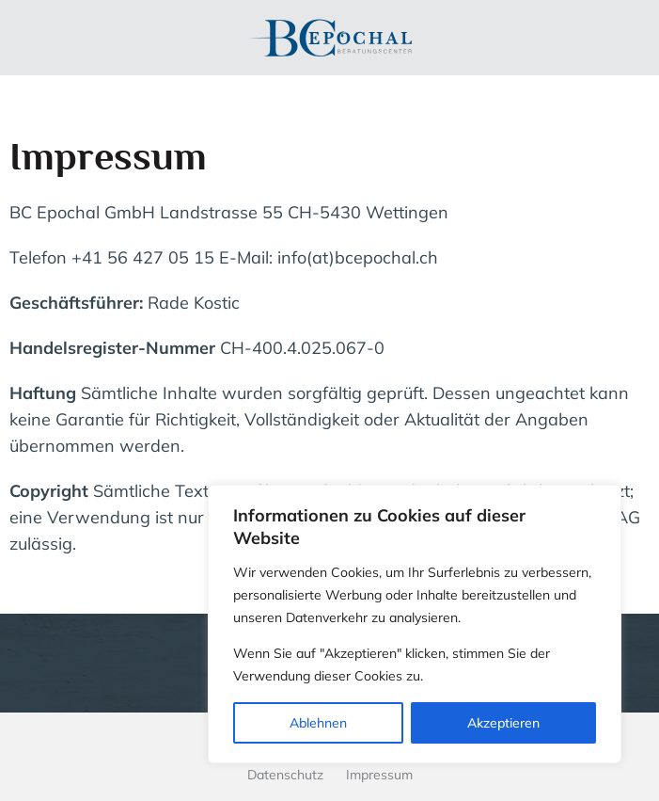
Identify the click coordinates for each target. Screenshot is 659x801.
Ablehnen (318, 722)
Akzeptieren (503, 722)
